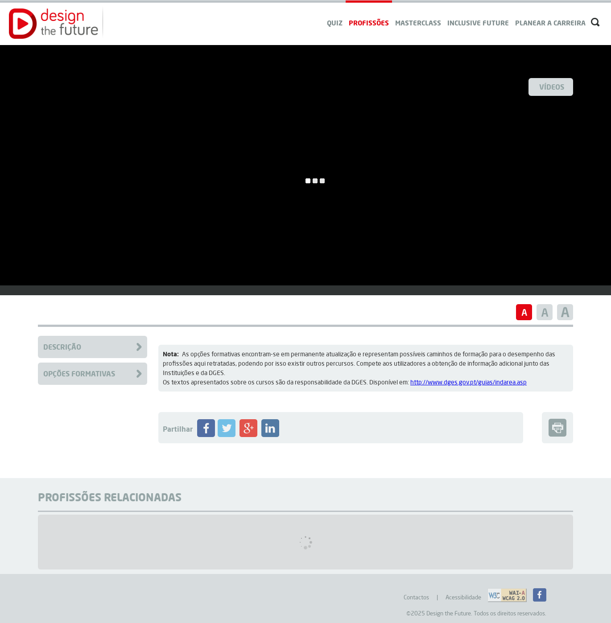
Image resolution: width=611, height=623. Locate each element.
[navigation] (550, 14)
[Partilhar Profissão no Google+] (248, 435)
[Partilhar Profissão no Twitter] (226, 435)
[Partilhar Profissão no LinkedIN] (270, 435)
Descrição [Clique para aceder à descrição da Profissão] (62, 346)
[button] (53, 23)
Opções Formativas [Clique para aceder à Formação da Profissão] (79, 373)
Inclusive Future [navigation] (478, 22)
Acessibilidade (463, 597)
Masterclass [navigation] (418, 22)
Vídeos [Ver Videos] (551, 86)
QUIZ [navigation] (335, 22)
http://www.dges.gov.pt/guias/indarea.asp (468, 382)
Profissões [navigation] (369, 22)
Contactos (416, 597)
